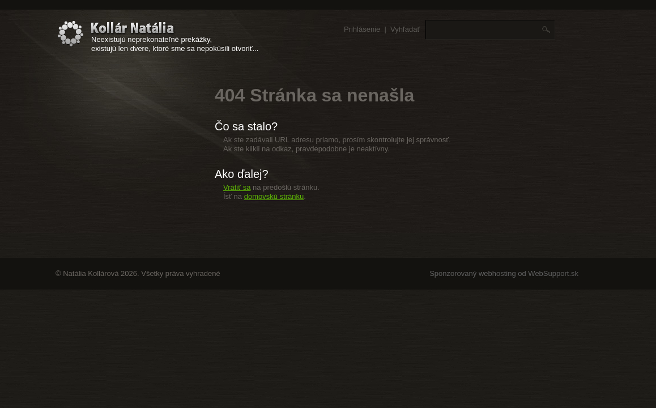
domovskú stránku (274, 196)
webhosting (497, 273)
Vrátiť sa (236, 187)
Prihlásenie (362, 29)
